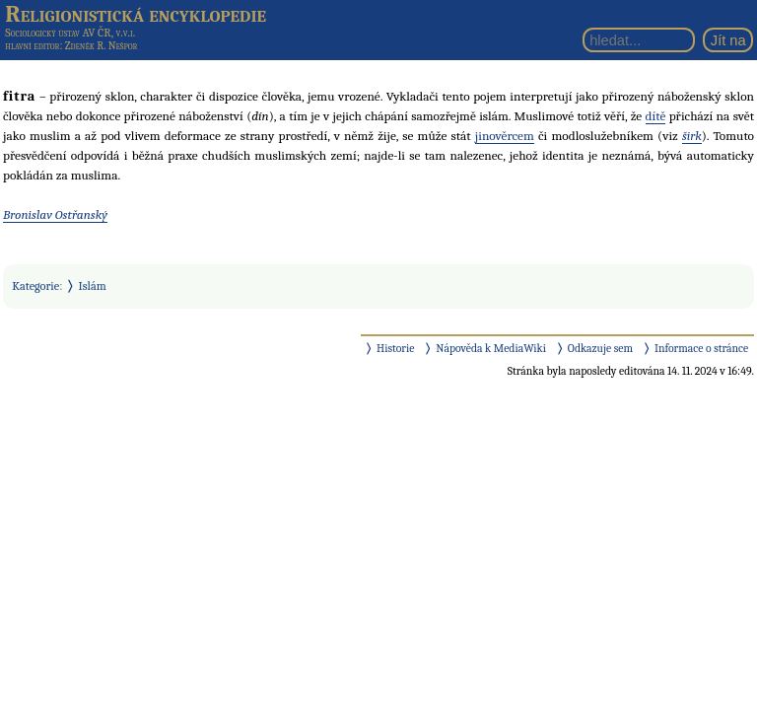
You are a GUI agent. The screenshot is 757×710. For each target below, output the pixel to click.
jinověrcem (504, 135)
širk (692, 135)
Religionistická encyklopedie (135, 14)
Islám (92, 286)
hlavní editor (32, 45)
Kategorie (35, 286)
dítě (656, 115)
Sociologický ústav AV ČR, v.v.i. (70, 32)
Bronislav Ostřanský (55, 214)
